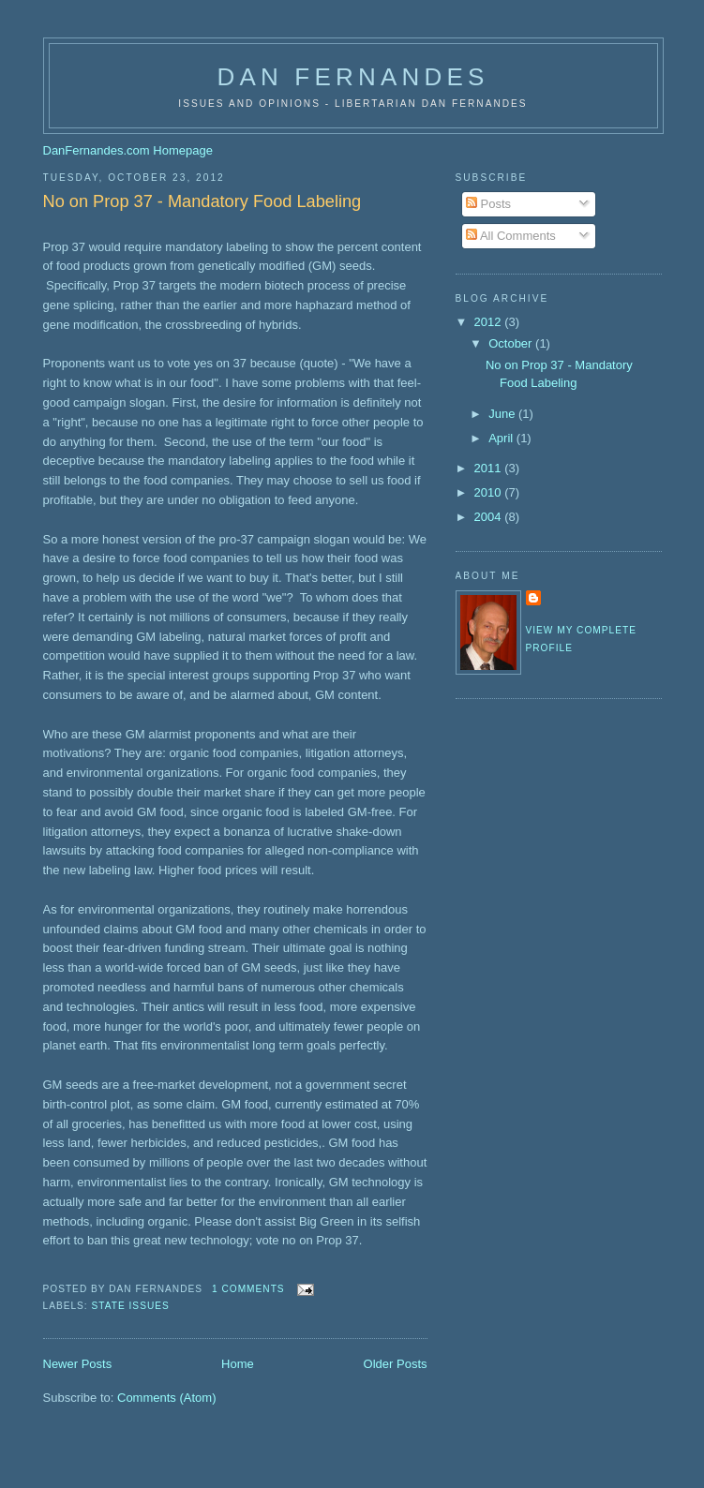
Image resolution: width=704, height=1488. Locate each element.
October (511, 343)
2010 (489, 492)
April (502, 438)
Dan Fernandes (352, 77)
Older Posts (395, 1364)
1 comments (248, 1289)
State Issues (131, 1306)
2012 (489, 322)
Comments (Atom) (166, 1398)
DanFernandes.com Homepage (128, 150)
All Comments (511, 236)
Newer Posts (77, 1364)
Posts (488, 204)
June (503, 414)
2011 (489, 468)
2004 (489, 517)
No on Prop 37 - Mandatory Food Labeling (202, 201)
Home (237, 1364)
